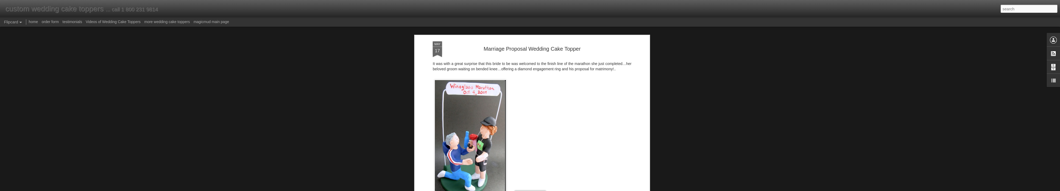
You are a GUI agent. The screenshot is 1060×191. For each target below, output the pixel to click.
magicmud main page (211, 22)
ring (443, 75)
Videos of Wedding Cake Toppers (113, 22)
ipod (533, 75)
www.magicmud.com (519, 56)
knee (606, 70)
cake (497, 75)
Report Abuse (562, 188)
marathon (521, 75)
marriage (484, 75)
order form (50, 22)
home (33, 22)
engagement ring (471, 90)
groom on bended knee (543, 70)
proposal (454, 75)
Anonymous (553, 83)
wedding (469, 75)
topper (507, 75)
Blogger (546, 188)
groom (595, 70)
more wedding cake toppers (167, 22)
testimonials (72, 22)
